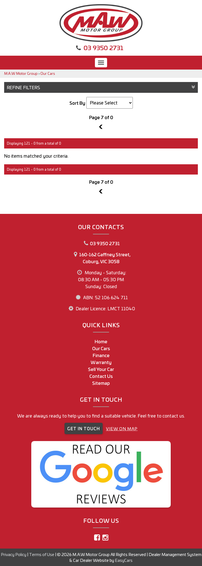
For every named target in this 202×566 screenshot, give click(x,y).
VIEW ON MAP (122, 428)
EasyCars (124, 560)
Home (101, 341)
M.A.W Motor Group (21, 73)
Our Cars (47, 73)
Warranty (101, 362)
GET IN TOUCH (83, 428)
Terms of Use (42, 554)
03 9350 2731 (103, 47)
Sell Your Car (101, 369)
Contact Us (101, 376)
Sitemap (101, 383)
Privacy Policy (14, 554)
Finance (101, 355)
